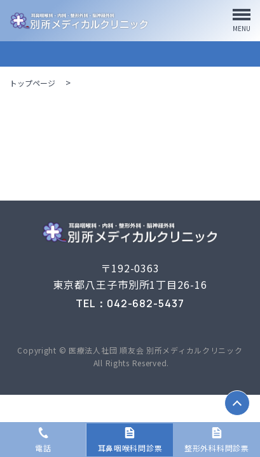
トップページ (32, 82)
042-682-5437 (146, 303)
